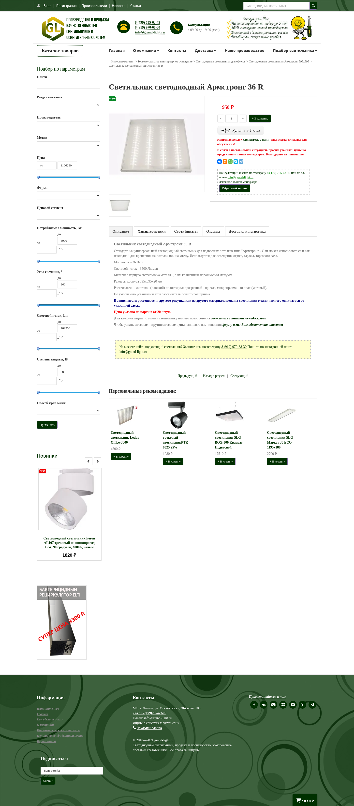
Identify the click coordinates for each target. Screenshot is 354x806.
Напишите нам (48, 708)
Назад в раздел (214, 376)
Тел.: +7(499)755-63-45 (149, 713)
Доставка (204, 50)
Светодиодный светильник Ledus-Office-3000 (125, 437)
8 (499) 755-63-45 (147, 22)
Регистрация (66, 5)
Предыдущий (187, 376)
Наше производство (245, 50)
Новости (118, 5)
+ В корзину (260, 118)
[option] (69, 514)
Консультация (199, 25)
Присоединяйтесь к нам (267, 697)
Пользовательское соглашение (58, 730)
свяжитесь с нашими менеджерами (238, 318)
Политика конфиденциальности (60, 735)
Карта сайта (46, 741)
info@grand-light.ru (150, 32)
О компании (144, 50)
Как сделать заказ (50, 719)
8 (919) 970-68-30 (147, 27)
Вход (47, 5)
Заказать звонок (149, 728)
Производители (94, 5)
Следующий (239, 376)
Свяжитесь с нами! (256, 139)
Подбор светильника (293, 50)
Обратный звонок (235, 188)
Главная (117, 50)
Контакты (176, 50)
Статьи (135, 5)
